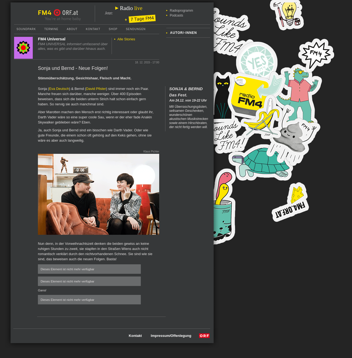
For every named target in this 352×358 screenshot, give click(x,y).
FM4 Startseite (46, 12)
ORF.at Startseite (65, 12)
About (72, 29)
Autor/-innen (183, 33)
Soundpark (26, 29)
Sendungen (136, 29)
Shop (113, 29)
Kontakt (93, 29)
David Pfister (96, 89)
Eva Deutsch (59, 89)
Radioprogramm (181, 10)
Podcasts (176, 15)
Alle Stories (126, 39)
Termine (51, 29)
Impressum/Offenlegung (171, 336)
